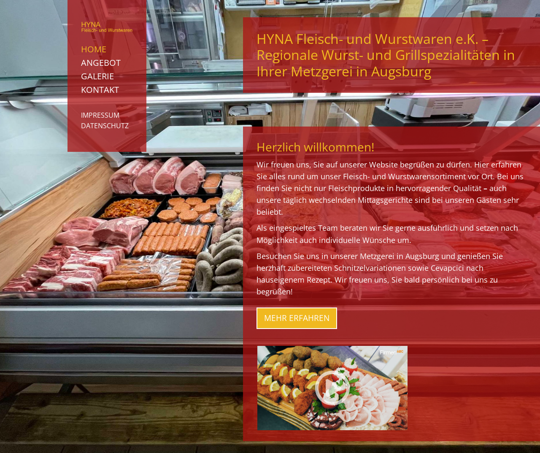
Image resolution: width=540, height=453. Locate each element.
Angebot (101, 62)
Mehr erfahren (296, 318)
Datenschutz (105, 125)
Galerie (97, 76)
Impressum (100, 115)
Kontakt (100, 89)
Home (93, 49)
